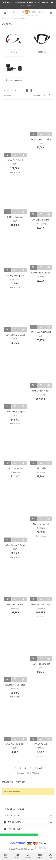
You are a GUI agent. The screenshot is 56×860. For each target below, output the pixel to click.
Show (6, 90)
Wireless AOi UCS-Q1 (41, 332)
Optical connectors (14, 80)
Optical (14, 52)
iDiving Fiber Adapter (41, 272)
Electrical (42, 52)
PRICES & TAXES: (14, 808)
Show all (36, 95)
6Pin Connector (15, 468)
